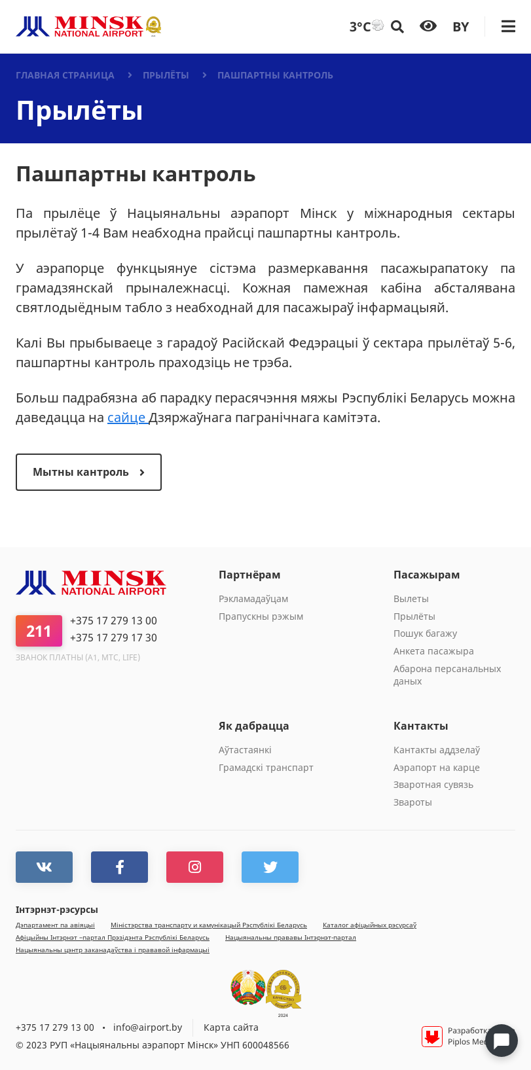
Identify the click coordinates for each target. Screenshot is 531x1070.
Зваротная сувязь (433, 784)
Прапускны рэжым (261, 616)
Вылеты (411, 598)
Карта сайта (231, 1027)
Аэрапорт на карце (437, 767)
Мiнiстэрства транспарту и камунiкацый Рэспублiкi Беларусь (209, 925)
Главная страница (65, 75)
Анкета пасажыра (434, 651)
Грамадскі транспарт (266, 767)
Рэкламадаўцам (253, 598)
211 (39, 630)
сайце (128, 417)
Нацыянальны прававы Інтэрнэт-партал (290, 937)
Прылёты (166, 75)
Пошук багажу (425, 633)
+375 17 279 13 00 (113, 621)
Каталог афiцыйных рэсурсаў (369, 925)
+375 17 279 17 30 (113, 638)
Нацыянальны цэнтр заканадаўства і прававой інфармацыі (113, 950)
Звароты (413, 802)
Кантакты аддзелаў (437, 749)
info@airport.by (147, 1027)
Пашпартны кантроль (275, 75)
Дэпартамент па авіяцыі (55, 925)
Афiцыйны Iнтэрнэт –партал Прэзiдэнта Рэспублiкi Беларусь (113, 937)
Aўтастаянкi (245, 749)
